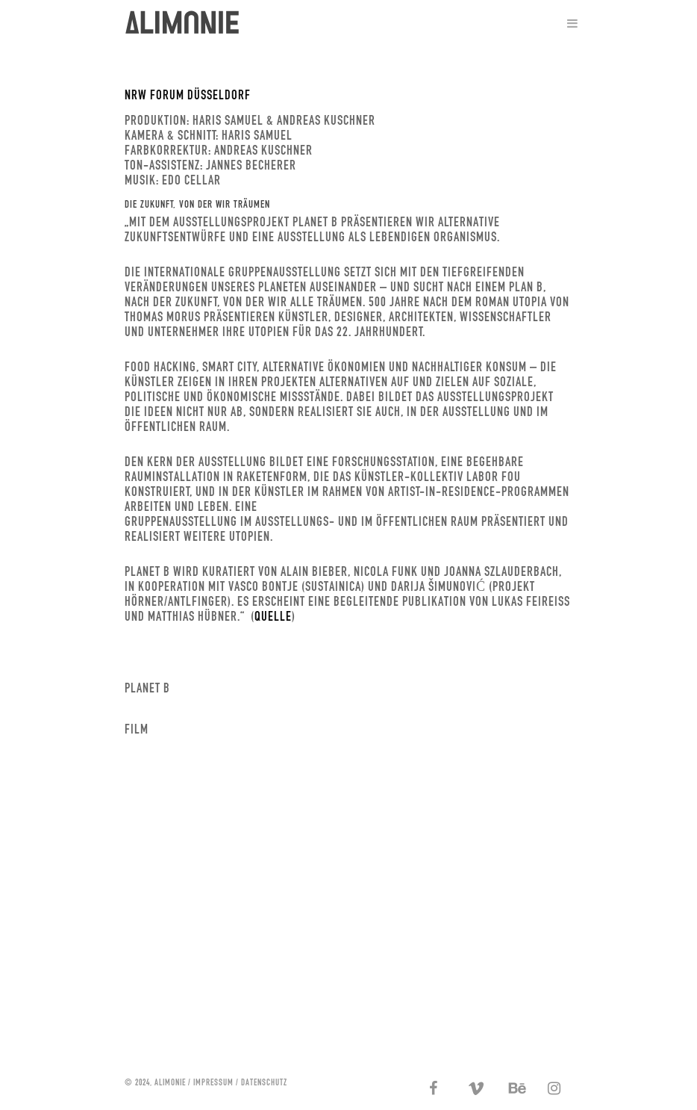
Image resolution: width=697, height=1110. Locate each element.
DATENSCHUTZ (264, 1082)
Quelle (273, 615)
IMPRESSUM (213, 1082)
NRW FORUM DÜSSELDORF (188, 94)
